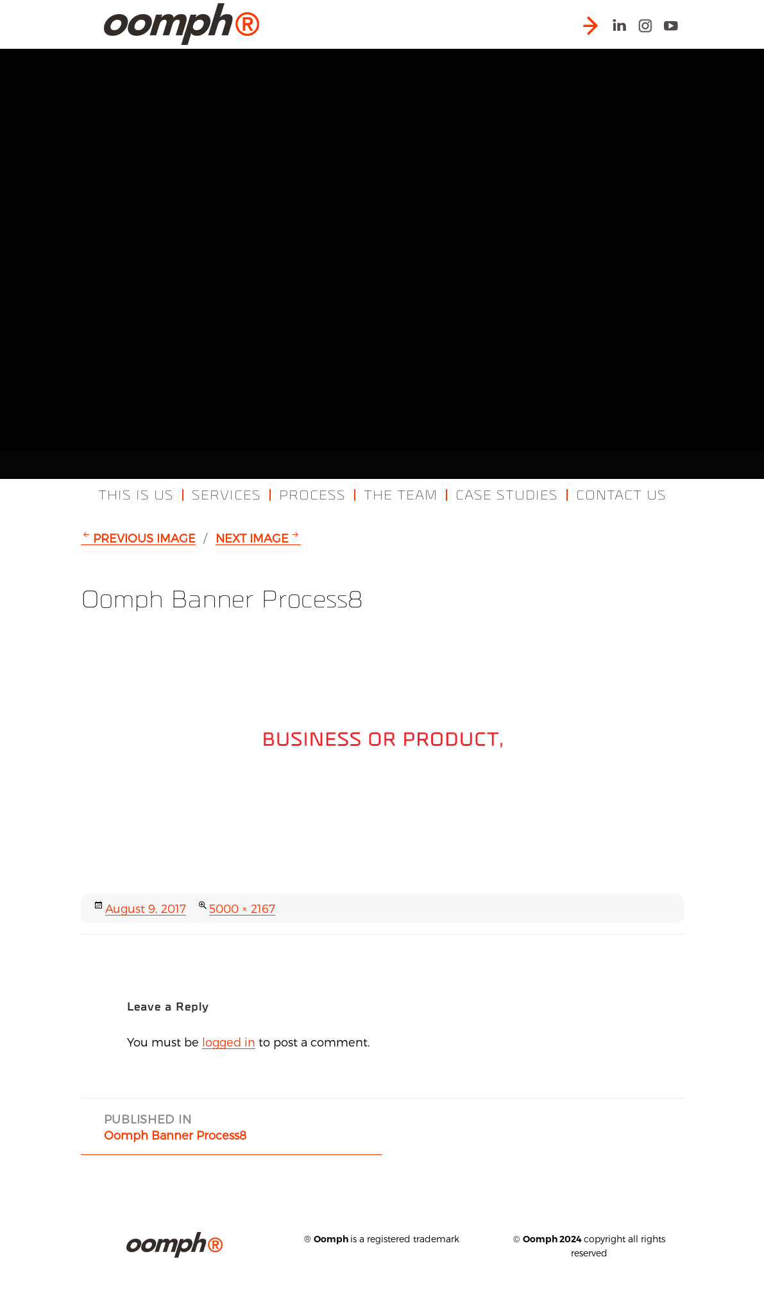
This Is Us (136, 495)
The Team (400, 495)
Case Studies (506, 495)
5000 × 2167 (242, 908)
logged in (228, 1041)
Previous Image (144, 537)
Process (312, 495)
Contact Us (621, 495)
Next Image (252, 537)
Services (226, 495)
